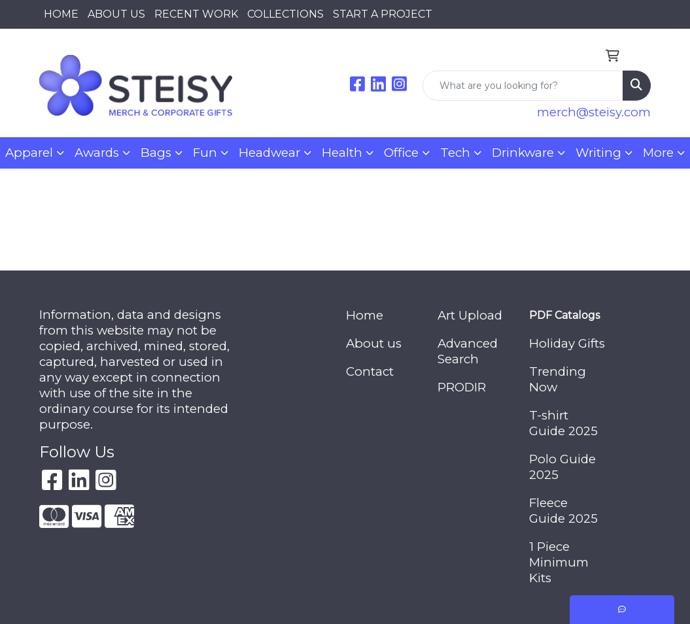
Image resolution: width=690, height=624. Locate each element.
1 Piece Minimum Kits (559, 562)
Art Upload (470, 315)
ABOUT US (116, 14)
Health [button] (342, 152)
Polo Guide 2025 (562, 467)
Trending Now (557, 379)
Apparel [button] (29, 152)
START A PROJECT (382, 14)
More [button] (658, 152)
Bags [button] (156, 152)
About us (374, 343)
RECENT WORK (196, 14)
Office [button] (401, 152)
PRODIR (462, 387)
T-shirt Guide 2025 (563, 423)
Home (364, 315)
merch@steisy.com (594, 112)
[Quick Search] (523, 86)
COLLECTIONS (285, 14)
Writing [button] (598, 152)
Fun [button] (205, 152)
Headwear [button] (269, 152)
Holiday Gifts (567, 343)
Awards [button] (97, 152)
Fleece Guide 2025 (563, 510)
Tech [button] (455, 152)
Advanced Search (468, 351)
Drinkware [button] (523, 152)
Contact (370, 371)
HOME (61, 14)
